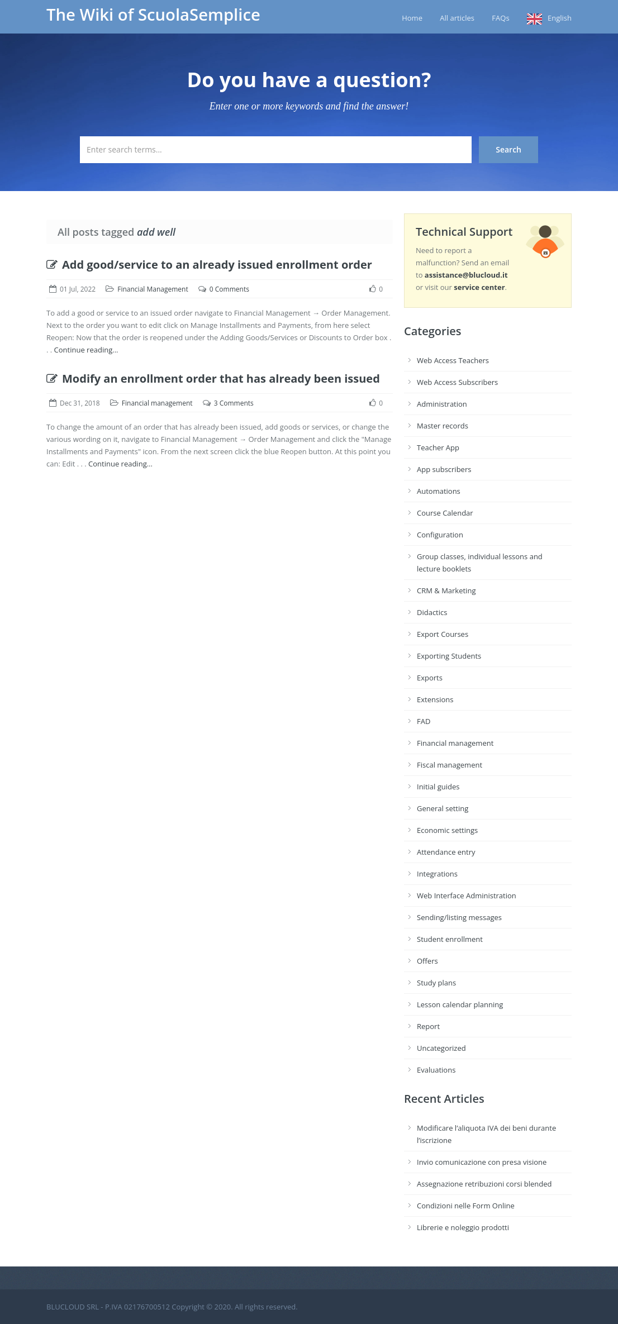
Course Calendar (445, 513)
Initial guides (438, 787)
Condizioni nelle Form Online (466, 1206)
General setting (442, 808)
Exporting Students (449, 656)
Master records (442, 426)
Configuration (440, 535)
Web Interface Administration (466, 895)
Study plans (436, 983)
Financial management (157, 403)
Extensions (435, 699)
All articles (457, 18)
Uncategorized (441, 1048)
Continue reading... (86, 350)
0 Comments (229, 289)
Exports (430, 678)
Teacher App (438, 447)
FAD (423, 721)
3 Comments (234, 403)
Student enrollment (450, 939)
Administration (442, 404)
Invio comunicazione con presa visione (481, 1162)
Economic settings (447, 830)
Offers (427, 961)
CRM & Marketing (446, 590)
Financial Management (152, 289)
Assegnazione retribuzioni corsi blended (484, 1184)
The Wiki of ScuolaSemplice (153, 14)
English (560, 18)
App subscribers (444, 469)
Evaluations (436, 1070)
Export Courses (442, 634)
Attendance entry (446, 852)
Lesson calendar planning (460, 1004)
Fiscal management (449, 765)
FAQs (500, 18)
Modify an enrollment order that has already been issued (213, 378)
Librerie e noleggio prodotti (463, 1227)
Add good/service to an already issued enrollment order (209, 264)
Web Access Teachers (453, 360)
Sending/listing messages (459, 917)
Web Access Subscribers (457, 382)
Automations (438, 491)
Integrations (437, 874)
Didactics (432, 612)
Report (428, 1026)
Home (412, 18)
